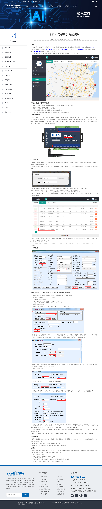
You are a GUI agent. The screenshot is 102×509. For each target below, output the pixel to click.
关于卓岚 (35, 6)
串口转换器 (60, 491)
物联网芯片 (44, 481)
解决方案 (51, 6)
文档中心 (79, 503)
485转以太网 (44, 486)
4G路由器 (60, 479)
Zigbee (59, 484)
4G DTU (59, 476)
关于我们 (54, 503)
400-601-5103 (78, 477)
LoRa (58, 481)
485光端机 (44, 494)
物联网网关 (44, 479)
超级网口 (43, 484)
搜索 (75, 6)
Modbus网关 (61, 486)
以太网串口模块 (45, 489)
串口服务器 (44, 476)
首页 (27, 6)
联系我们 (66, 6)
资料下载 (73, 503)
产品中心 (43, 6)
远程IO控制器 (61, 489)
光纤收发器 (60, 494)
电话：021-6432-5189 (78, 480)
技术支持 (58, 6)
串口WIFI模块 (45, 491)
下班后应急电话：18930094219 (81, 482)
